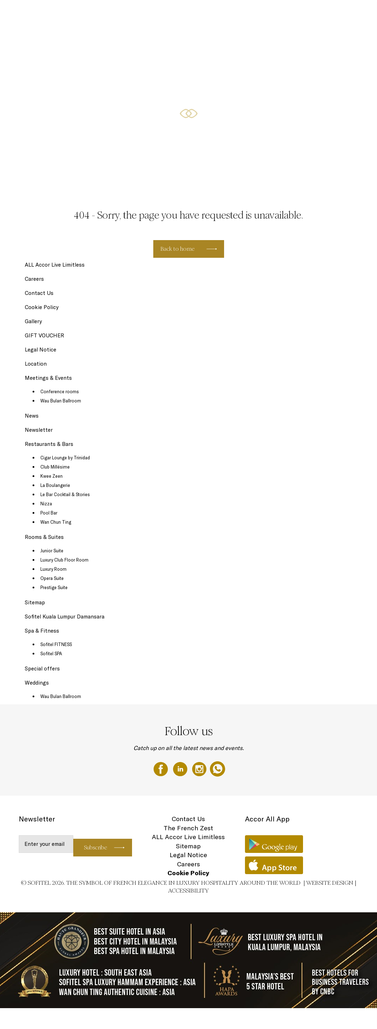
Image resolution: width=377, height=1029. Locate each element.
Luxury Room (53, 569)
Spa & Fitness (42, 630)
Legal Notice (40, 349)
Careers (34, 278)
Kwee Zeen (51, 476)
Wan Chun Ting (55, 522)
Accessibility (188, 890)
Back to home (177, 248)
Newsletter (39, 429)
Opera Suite (52, 578)
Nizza (46, 503)
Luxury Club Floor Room (64, 560)
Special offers (244, 13)
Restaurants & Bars (207, 13)
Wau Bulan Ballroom (60, 400)
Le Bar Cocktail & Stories (65, 494)
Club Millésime (55, 467)
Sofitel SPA (51, 653)
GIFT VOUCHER (318, 13)
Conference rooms (59, 391)
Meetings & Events (280, 13)
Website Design (329, 882)
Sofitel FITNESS (56, 644)
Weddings (347, 13)
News (32, 415)
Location (36, 363)
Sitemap (35, 602)
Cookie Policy (41, 307)
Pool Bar (48, 513)
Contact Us (39, 293)
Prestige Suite (54, 587)
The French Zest (188, 828)
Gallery (33, 321)
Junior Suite (51, 550)
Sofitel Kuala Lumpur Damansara (64, 616)
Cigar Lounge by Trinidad (65, 457)
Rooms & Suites (168, 13)
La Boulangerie (55, 485)
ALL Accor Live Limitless (55, 264)
